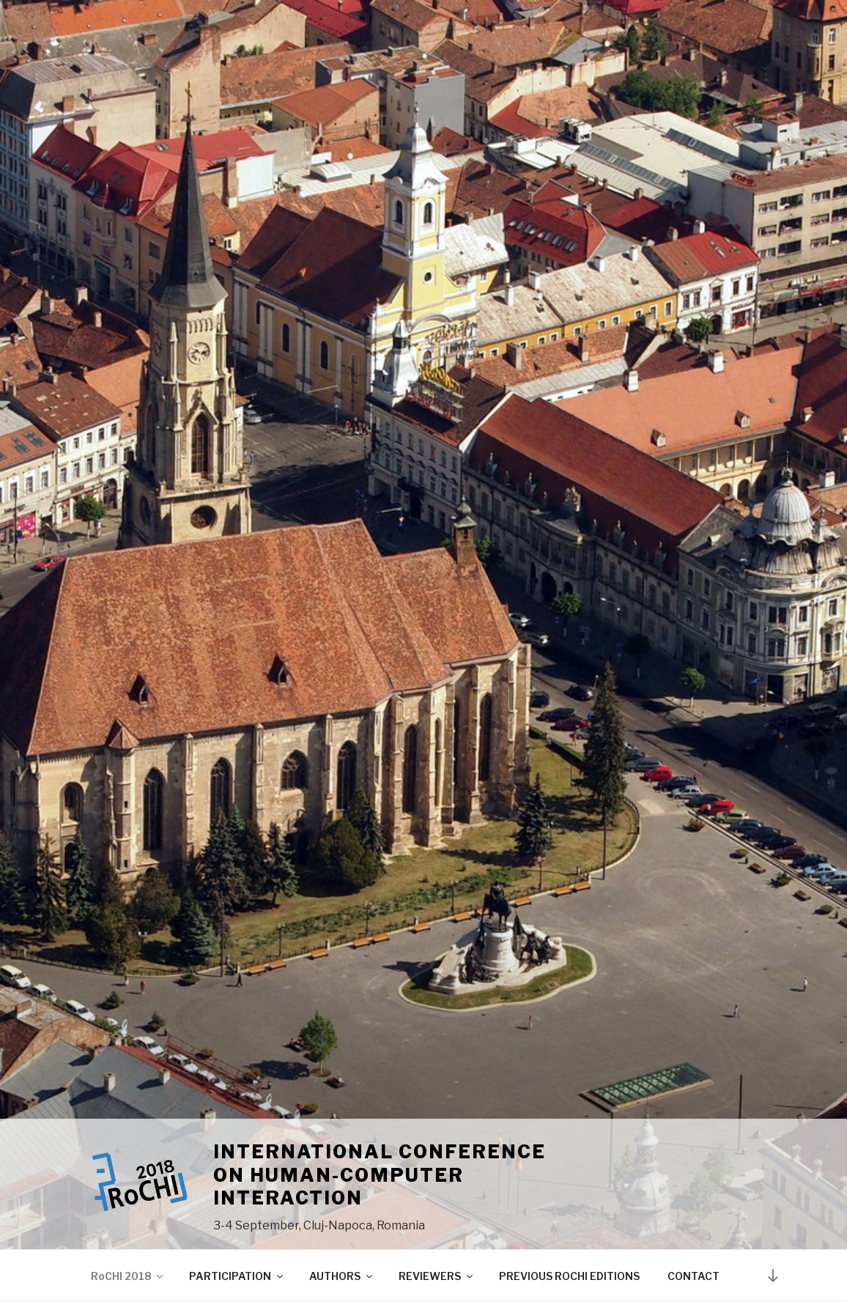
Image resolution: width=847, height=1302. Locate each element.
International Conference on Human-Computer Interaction (379, 1175)
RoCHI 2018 (128, 1276)
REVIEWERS (437, 1276)
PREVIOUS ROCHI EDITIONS (569, 1276)
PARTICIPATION (237, 1276)
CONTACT (693, 1276)
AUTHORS (341, 1276)
